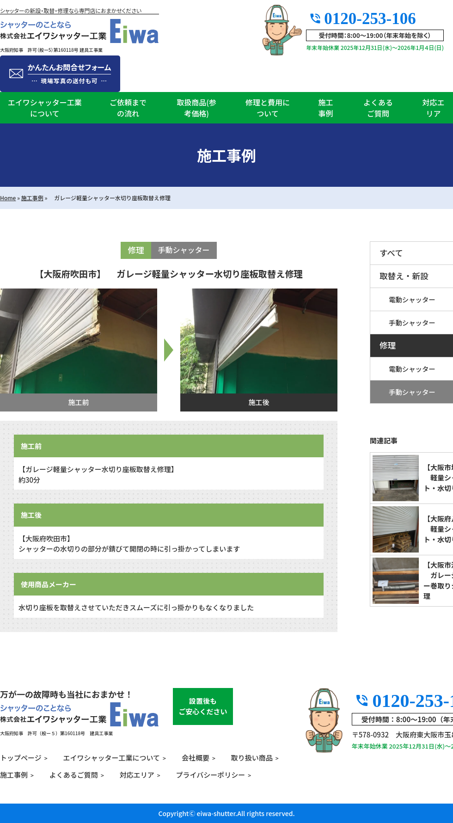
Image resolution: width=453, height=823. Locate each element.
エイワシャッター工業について (45, 108)
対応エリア (433, 108)
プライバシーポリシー (210, 775)
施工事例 (325, 108)
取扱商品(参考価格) (196, 108)
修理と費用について (267, 108)
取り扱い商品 (252, 757)
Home (8, 198)
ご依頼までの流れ (128, 108)
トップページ (21, 757)
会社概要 (195, 757)
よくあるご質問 (378, 108)
